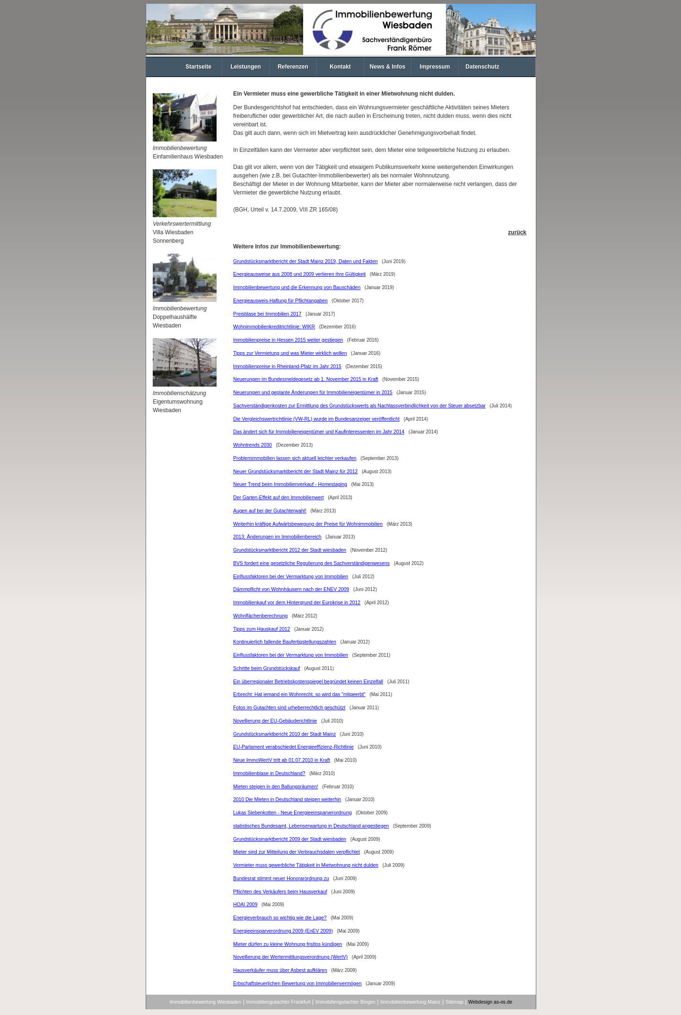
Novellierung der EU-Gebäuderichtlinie (275, 721)
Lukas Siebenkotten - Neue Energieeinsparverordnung (292, 812)
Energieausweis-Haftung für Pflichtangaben (280, 300)
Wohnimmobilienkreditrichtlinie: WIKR (274, 326)
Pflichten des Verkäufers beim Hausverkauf (280, 891)
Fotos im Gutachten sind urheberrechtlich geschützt (289, 707)
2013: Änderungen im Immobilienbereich (277, 536)
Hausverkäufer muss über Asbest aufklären (280, 970)
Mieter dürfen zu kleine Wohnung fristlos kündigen (287, 944)
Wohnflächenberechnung (260, 615)
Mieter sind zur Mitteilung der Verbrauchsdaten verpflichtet (296, 852)
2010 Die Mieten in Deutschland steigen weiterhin (287, 799)
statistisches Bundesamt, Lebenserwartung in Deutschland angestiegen (311, 826)
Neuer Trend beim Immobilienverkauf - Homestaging (290, 484)
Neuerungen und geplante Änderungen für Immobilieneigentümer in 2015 (313, 392)
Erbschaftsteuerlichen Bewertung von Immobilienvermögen (297, 983)
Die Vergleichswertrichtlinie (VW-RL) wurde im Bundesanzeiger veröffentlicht (316, 419)
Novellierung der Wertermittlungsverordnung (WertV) (290, 957)
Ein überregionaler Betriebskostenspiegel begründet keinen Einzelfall (308, 681)
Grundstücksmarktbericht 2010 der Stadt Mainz (284, 734)
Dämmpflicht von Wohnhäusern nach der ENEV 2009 (291, 589)
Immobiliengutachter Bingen (345, 1002)
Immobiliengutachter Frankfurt (278, 1002)
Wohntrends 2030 (252, 445)
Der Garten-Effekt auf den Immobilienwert (278, 497)
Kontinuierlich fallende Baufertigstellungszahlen (284, 641)
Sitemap (454, 1002)
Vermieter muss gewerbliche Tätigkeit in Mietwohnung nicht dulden (305, 865)
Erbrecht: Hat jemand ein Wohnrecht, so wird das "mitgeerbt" (299, 694)
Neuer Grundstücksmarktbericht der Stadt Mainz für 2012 (295, 471)
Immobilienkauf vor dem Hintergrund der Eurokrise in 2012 (296, 602)
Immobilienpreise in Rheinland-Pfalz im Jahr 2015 (287, 366)
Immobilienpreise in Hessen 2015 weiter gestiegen (288, 340)
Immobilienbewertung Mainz (410, 1002)
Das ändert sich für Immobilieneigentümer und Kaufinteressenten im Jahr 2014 (318, 431)
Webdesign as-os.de (490, 1002)
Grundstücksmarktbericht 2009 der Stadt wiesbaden (289, 839)
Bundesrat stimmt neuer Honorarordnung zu (281, 878)
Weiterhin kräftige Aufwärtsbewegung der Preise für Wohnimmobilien (308, 524)
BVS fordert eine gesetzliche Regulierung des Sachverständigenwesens (311, 563)
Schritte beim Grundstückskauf (266, 668)
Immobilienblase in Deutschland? (269, 773)
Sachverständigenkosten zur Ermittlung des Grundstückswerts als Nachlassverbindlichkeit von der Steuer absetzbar (359, 405)
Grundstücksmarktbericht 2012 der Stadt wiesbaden (289, 550)
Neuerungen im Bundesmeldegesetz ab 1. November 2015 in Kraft (305, 379)
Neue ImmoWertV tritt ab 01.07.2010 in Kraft (281, 760)
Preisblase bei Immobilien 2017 (267, 314)
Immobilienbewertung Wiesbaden (205, 1002)
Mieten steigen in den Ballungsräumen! (275, 786)
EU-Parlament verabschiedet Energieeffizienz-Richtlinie (293, 747)
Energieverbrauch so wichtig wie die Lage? (280, 917)
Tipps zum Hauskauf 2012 (261, 629)
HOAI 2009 (245, 904)
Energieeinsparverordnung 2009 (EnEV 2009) (283, 931)
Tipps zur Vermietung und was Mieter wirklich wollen (290, 353)
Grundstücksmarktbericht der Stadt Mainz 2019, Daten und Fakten (305, 261)
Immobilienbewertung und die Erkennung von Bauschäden (296, 287)
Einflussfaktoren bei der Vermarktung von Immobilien (290, 576)
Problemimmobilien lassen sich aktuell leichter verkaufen (294, 458)
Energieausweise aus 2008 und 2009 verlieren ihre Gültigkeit (299, 274)
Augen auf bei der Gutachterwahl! (269, 510)
